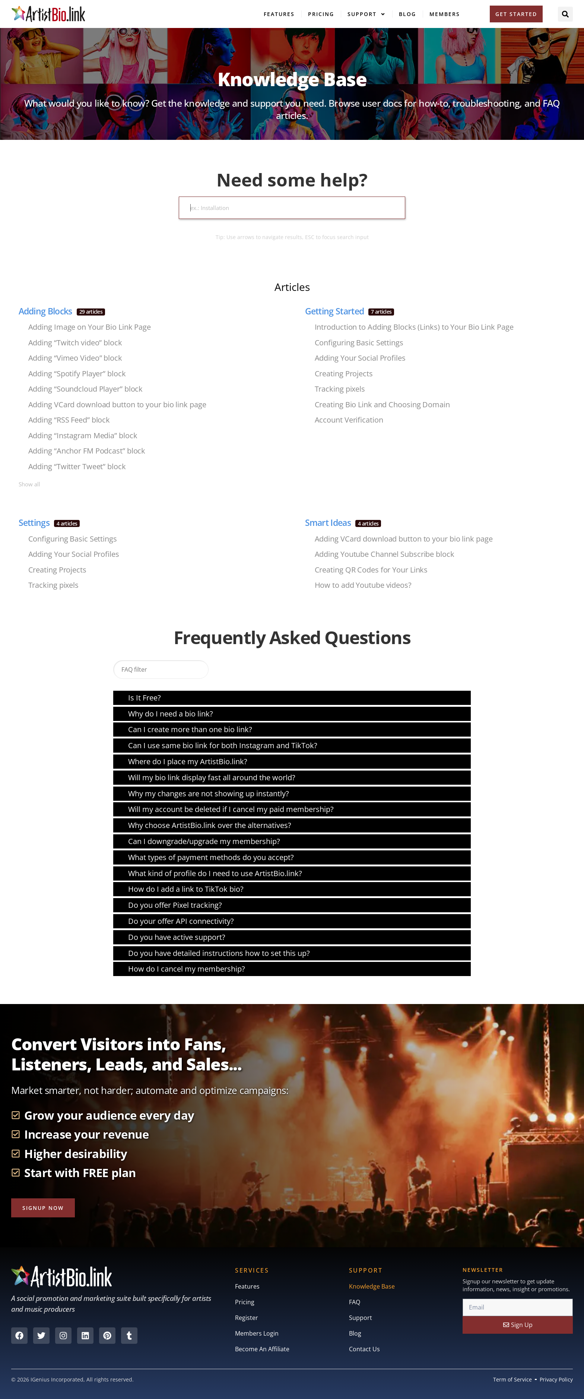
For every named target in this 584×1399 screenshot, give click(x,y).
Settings (49, 522)
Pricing (321, 14)
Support (366, 14)
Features (279, 14)
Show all (29, 484)
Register (246, 1318)
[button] (565, 14)
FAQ (354, 1302)
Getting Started (349, 311)
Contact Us (364, 1349)
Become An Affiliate (262, 1349)
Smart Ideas (343, 522)
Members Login (257, 1333)
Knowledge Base (372, 1286)
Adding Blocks (62, 311)
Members (444, 14)
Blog (407, 14)
